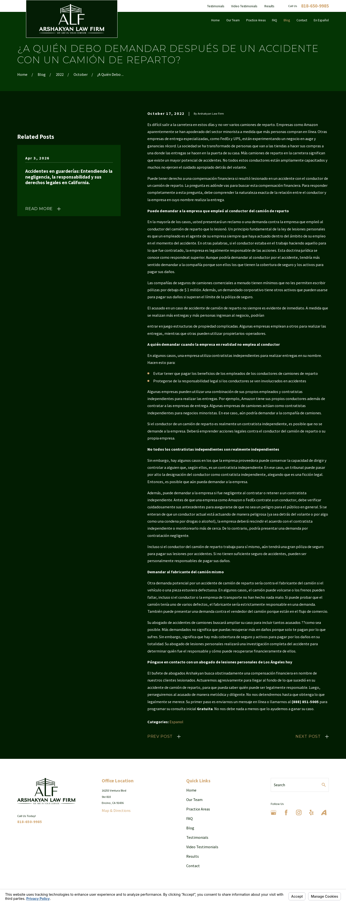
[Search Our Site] (324, 785)
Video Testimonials (244, 6)
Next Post (308, 736)
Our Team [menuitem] (233, 20)
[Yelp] (311, 812)
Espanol (176, 721)
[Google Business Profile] (273, 812)
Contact (193, 865)
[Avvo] (324, 812)
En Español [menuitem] (321, 20)
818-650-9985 (315, 6)
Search (279, 784)
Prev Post (160, 736)
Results (269, 6)
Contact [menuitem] (301, 20)
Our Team (194, 799)
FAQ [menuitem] (274, 20)
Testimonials (215, 6)
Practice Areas (198, 809)
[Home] (71, 18)
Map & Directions (116, 810)
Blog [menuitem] (287, 20)
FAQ (189, 818)
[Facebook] (286, 812)
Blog (190, 827)
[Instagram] (299, 812)
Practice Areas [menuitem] (256, 20)
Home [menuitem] (215, 20)
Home (191, 790)
